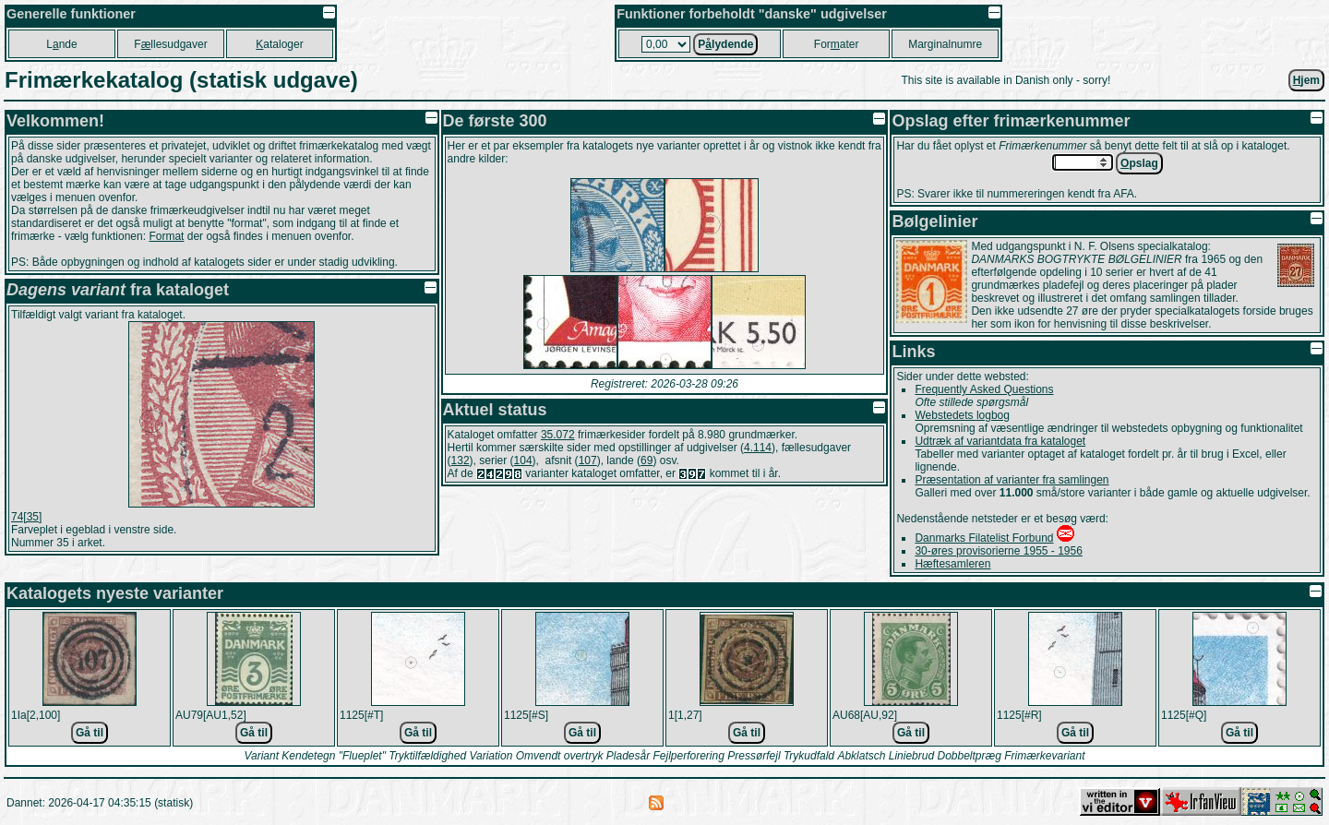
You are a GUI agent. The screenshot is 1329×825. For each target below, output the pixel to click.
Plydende (725, 44)
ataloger (279, 44)
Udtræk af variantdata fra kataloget (1000, 441)
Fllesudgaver (170, 44)
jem (1306, 80)
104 (523, 460)
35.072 (558, 434)
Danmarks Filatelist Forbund (984, 538)
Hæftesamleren (952, 563)
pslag (1139, 163)
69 (647, 460)
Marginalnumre (945, 44)
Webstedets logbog (962, 415)
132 (460, 460)
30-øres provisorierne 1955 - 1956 (998, 550)
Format (166, 236)
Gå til (89, 732)
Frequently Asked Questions (984, 389)
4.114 (758, 447)
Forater (836, 44)
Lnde (61, 44)
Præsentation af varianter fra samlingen (1011, 479)
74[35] (26, 516)
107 (588, 460)
